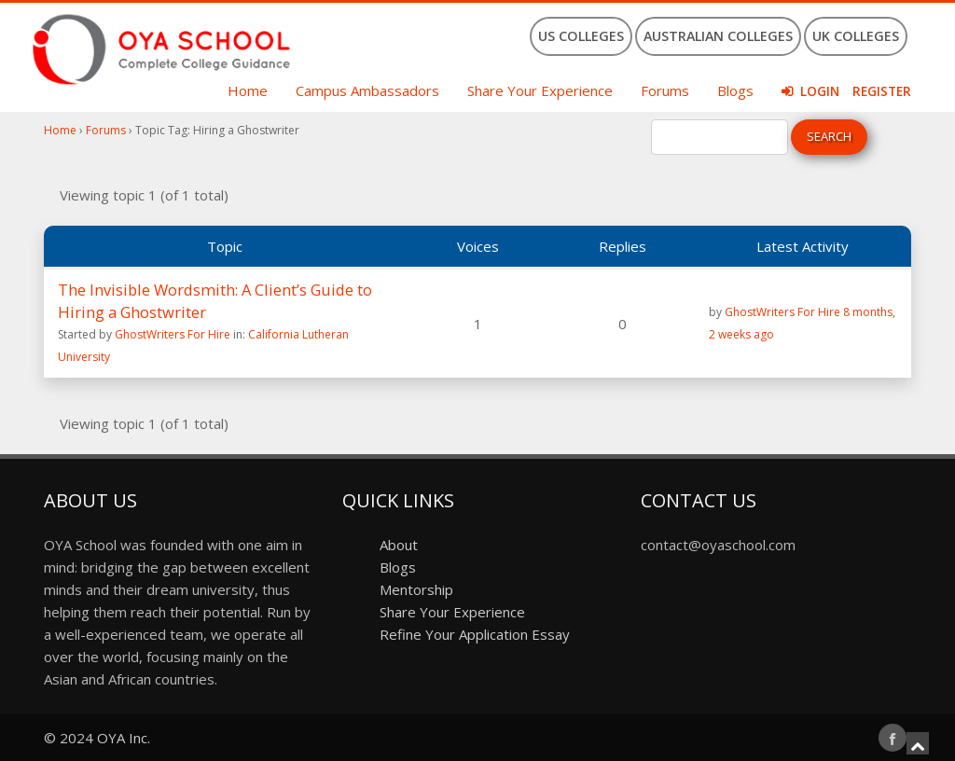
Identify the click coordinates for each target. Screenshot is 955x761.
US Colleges (581, 36)
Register (881, 91)
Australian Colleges (718, 36)
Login (819, 91)
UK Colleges (855, 36)
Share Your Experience (540, 90)
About (399, 544)
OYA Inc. (123, 737)
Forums (665, 90)
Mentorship (416, 589)
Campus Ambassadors (367, 90)
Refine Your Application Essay (475, 634)
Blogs (735, 90)
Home (248, 90)
